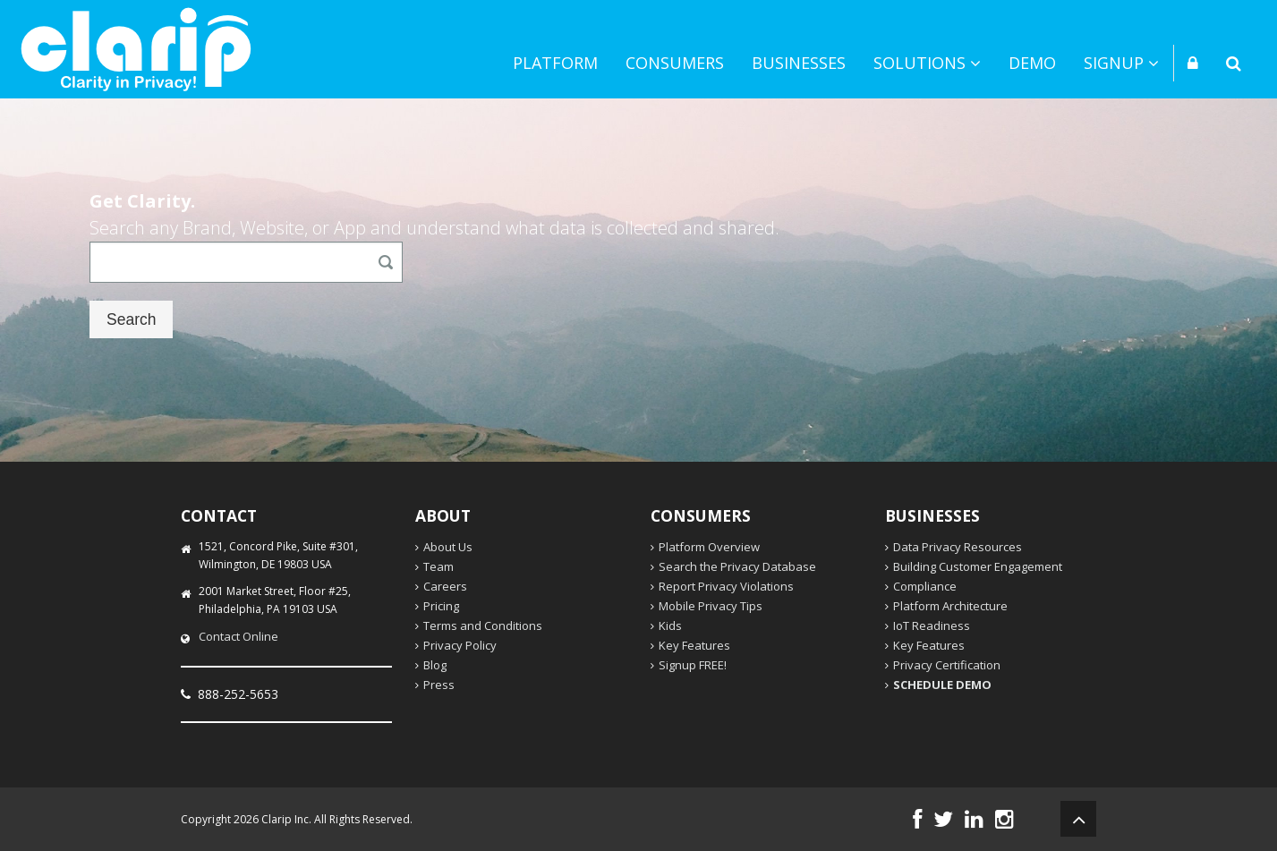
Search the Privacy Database (737, 566)
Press (439, 685)
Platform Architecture (950, 606)
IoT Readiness (931, 625)
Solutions (927, 62)
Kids (670, 625)
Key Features (694, 645)
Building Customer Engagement (977, 566)
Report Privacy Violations (726, 586)
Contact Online (238, 636)
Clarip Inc (285, 819)
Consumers (675, 62)
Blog (435, 665)
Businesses (799, 62)
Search (131, 319)
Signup (1121, 62)
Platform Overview (709, 547)
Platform (555, 62)
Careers (445, 586)
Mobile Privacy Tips (710, 606)
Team (438, 566)
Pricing (441, 606)
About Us (447, 547)
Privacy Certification (946, 665)
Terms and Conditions (482, 625)
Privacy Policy (460, 645)
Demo (1032, 62)
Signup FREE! (693, 665)
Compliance (925, 586)
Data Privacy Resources (957, 547)
